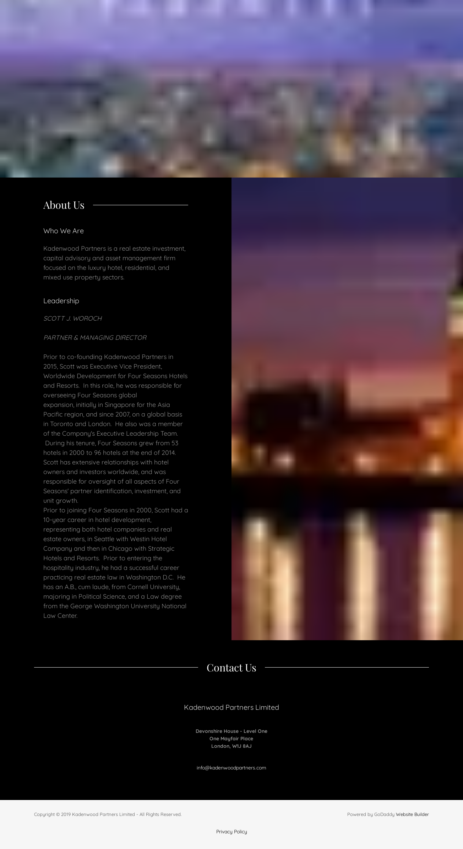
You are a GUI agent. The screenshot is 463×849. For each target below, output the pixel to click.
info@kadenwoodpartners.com (231, 767)
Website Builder (412, 814)
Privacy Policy (231, 831)
